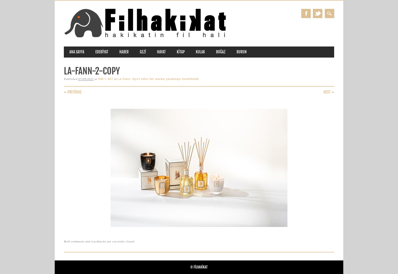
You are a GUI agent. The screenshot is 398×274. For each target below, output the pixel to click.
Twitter (317, 13)
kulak (200, 52)
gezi (143, 52)
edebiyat (101, 52)
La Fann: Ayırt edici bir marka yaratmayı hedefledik (158, 79)
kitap (181, 52)
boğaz (221, 52)
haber (124, 52)
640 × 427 (105, 79)
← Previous (73, 92)
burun (242, 52)
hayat (161, 52)
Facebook (306, 13)
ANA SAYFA (76, 52)
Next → (328, 92)
